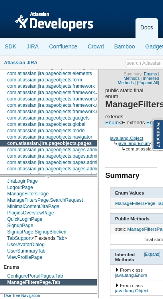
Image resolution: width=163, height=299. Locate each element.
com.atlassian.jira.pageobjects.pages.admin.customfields (67, 169)
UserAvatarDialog (26, 244)
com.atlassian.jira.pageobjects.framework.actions (59, 92)
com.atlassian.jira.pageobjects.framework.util (54, 111)
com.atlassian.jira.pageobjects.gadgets (48, 118)
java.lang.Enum (134, 143)
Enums (150, 74)
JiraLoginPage (22, 181)
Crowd (96, 46)
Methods (131, 78)
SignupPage (20, 225)
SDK (10, 46)
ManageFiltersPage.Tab (33, 282)
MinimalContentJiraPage (33, 206)
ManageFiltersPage (28, 194)
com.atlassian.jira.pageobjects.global (46, 124)
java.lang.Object (126, 138)
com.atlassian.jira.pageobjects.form (44, 80)
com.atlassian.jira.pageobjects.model (46, 130)
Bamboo (124, 46)
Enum (112, 122)
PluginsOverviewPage (30, 213)
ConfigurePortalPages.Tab (35, 276)
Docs (146, 27)
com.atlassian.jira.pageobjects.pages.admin (53, 149)
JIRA (33, 46)
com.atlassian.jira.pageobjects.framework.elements (61, 99)
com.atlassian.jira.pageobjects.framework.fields (57, 105)
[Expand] (152, 254)
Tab (60, 238)
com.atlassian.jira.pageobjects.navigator (49, 137)
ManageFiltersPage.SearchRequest (45, 200)
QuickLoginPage (24, 219)
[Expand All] (148, 83)
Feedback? (158, 134)
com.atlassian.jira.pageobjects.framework (51, 86)
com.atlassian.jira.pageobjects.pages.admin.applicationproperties (76, 156)
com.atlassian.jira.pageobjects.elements (49, 73)
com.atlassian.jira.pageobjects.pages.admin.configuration (68, 162)
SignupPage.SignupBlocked (37, 232)
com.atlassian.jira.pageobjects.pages (49, 143)
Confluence (63, 46)
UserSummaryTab (26, 251)
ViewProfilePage (24, 257)
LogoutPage (20, 187)
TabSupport (19, 238)
